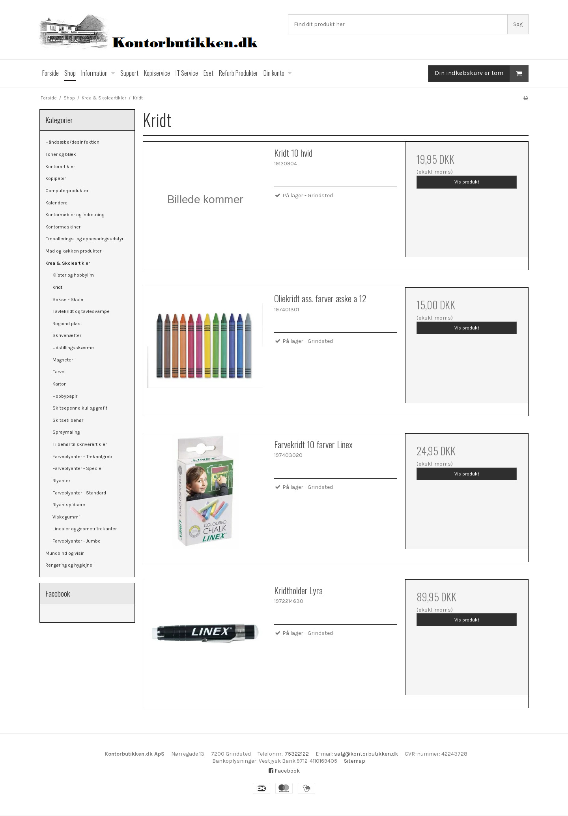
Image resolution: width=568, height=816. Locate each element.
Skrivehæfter (66, 335)
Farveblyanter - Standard (79, 493)
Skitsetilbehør (67, 420)
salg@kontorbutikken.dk (366, 753)
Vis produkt (466, 182)
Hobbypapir (64, 396)
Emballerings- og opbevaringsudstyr (84, 238)
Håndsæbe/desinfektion (72, 142)
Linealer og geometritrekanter (84, 529)
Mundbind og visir (64, 553)
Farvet (59, 371)
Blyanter (61, 480)
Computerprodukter (66, 190)
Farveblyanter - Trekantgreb (82, 456)
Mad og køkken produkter (73, 251)
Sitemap (354, 761)
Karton (59, 384)
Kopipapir (55, 178)
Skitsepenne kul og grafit (79, 408)
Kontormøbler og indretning (74, 214)
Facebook (284, 770)
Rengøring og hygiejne (68, 565)
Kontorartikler (60, 166)
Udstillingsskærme (73, 347)
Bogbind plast (67, 323)
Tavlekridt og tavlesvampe (81, 311)
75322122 (297, 753)
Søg (518, 24)
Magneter (62, 360)
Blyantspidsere (68, 504)
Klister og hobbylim (73, 275)
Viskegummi (66, 517)
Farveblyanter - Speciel (77, 468)
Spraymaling (66, 432)
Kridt (57, 287)
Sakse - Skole (67, 299)
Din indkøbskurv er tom (481, 74)
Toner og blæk (60, 154)
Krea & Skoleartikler (67, 263)
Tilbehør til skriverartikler (79, 444)
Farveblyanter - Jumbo (76, 541)
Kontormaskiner (62, 227)
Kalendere (56, 203)
